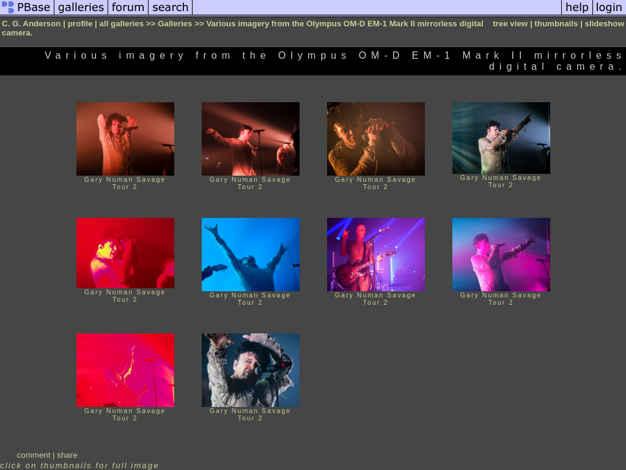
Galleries (175, 23)
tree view (510, 23)
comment (34, 455)
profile (80, 23)
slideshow (604, 23)
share (67, 455)
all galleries (122, 23)
